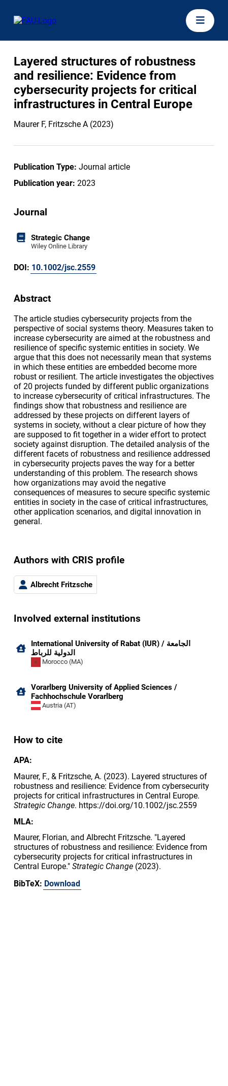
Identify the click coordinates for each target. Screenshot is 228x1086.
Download (62, 883)
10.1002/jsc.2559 (63, 267)
